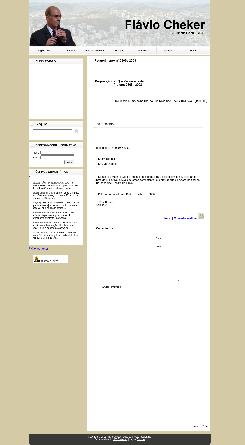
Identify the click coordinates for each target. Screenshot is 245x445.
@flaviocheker (38, 248)
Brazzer (141, 439)
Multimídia (143, 50)
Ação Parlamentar (94, 50)
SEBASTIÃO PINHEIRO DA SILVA (51, 182)
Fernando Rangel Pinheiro (47, 222)
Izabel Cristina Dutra (44, 192)
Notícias (168, 50)
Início (195, 426)
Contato (193, 50)
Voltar (205, 426)
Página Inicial (45, 50)
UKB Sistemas (120, 439)
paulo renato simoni (43, 212)
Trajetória (69, 50)
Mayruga (37, 202)
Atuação (118, 50)
